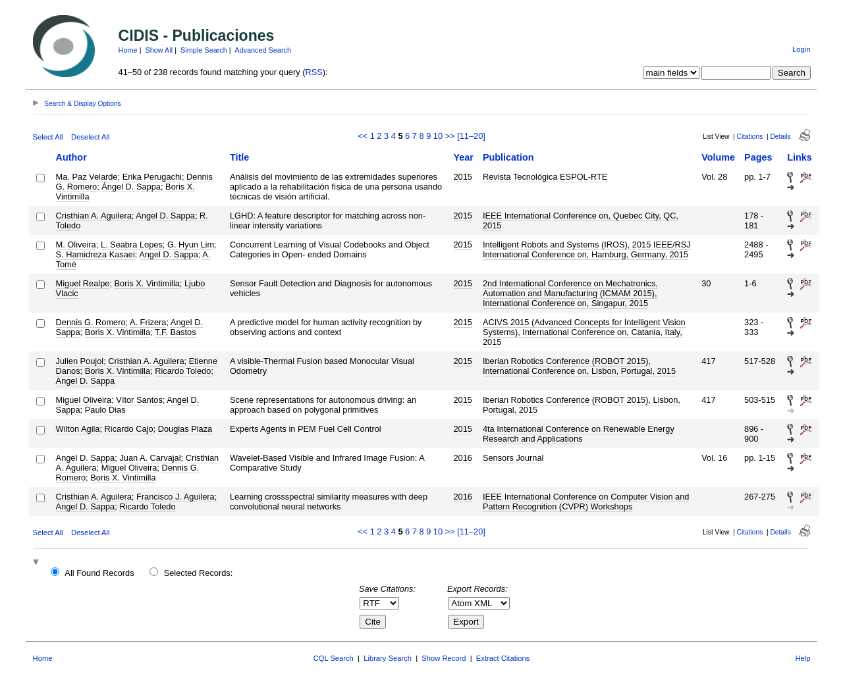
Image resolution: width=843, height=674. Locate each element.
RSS (313, 72)
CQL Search (333, 658)
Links (799, 157)
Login (801, 49)
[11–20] (471, 136)
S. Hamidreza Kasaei (95, 254)
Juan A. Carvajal (149, 458)
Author (71, 157)
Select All (48, 137)
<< (362, 136)
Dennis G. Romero (91, 322)
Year (464, 157)
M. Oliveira (76, 244)
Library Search (388, 658)
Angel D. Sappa (165, 215)
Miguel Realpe (83, 283)
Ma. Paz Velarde (87, 177)
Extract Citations (503, 658)
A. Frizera (148, 322)
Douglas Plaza (185, 429)
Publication (508, 157)
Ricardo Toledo (183, 371)
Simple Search (203, 50)
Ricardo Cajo (129, 429)
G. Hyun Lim (190, 244)
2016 (463, 458)
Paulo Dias (105, 410)
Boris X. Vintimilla (147, 283)
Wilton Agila (78, 429)
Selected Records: (198, 573)
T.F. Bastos (175, 332)
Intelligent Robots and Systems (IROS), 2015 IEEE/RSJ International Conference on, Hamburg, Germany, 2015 (587, 249)
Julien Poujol (80, 361)
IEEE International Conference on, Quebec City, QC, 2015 (580, 220)
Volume (718, 157)
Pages (758, 157)
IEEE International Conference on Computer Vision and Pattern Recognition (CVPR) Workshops (586, 501)
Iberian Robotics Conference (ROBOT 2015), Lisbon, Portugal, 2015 (581, 405)
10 (438, 136)
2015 (463, 177)
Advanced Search (262, 50)
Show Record (444, 658)
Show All (159, 50)
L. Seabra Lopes (132, 244)
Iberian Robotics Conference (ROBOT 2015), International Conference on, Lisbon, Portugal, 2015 (579, 366)
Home (128, 50)
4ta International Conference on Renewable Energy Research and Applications (578, 434)
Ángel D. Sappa (131, 187)
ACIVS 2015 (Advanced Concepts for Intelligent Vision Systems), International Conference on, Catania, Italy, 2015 (584, 332)
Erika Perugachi (152, 177)
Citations (750, 136)
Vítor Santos (139, 400)
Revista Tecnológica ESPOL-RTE (545, 177)
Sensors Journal (513, 458)
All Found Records (99, 573)
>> (450, 136)
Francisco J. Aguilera (175, 497)
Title (239, 157)
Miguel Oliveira (84, 400)
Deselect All (90, 137)
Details (780, 136)
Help (802, 658)
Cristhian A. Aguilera (94, 215)
